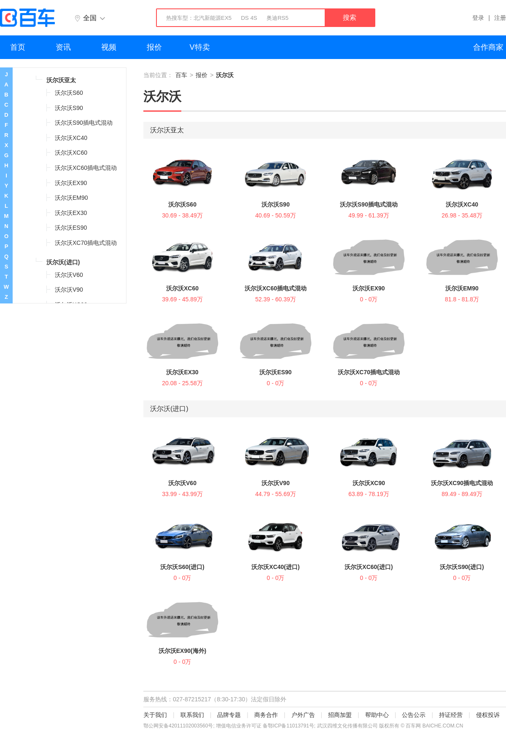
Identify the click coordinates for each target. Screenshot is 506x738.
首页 (17, 47)
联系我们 (192, 714)
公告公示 (413, 714)
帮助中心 (377, 714)
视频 (108, 47)
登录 (478, 17)
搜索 (349, 17)
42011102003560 (188, 726)
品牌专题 (229, 714)
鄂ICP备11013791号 (291, 726)
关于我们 (155, 714)
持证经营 (451, 714)
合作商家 (488, 47)
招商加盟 (340, 714)
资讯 (63, 47)
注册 (500, 17)
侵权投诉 (488, 714)
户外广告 (303, 714)
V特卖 (200, 47)
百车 (181, 75)
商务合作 (266, 714)
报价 (154, 47)
